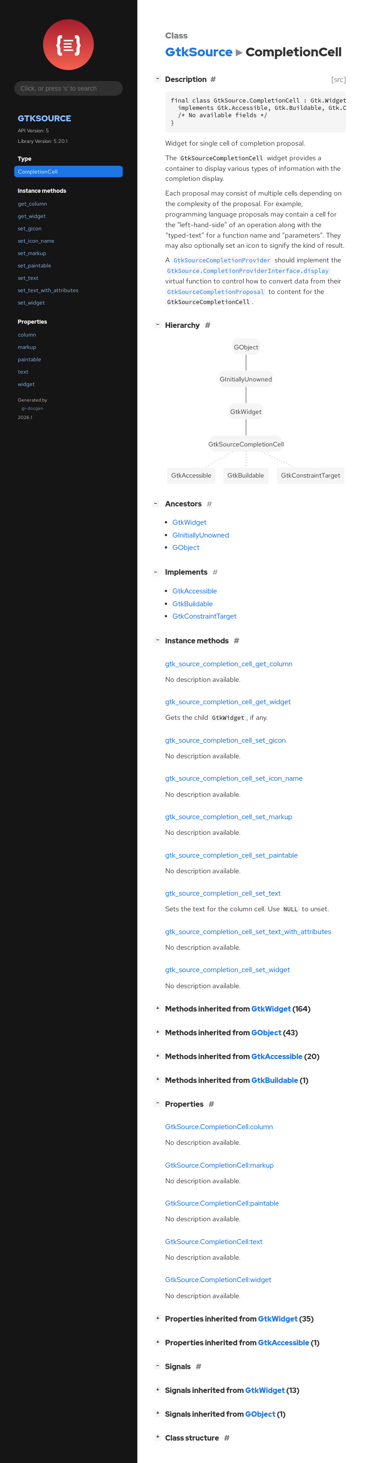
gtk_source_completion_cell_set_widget (227, 969)
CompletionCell (38, 171)
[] (159, 78)
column (27, 334)
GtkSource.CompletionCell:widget (218, 1279)
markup (27, 347)
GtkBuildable (193, 604)
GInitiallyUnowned (201, 535)
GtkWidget (189, 522)
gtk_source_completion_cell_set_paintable (231, 855)
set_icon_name (36, 241)
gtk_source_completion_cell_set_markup (229, 816)
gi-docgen (32, 408)
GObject (186, 547)
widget (26, 384)
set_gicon (30, 228)
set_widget (31, 302)
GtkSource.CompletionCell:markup (219, 1165)
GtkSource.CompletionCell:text (214, 1241)
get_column (32, 203)
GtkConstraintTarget (205, 616)
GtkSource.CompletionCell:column (219, 1126)
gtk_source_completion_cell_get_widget (228, 702)
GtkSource (44, 118)
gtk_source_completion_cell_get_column (229, 664)
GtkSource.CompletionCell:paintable (222, 1203)
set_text (28, 278)
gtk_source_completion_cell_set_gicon (225, 740)
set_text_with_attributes (48, 290)
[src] (338, 79)
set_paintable (34, 265)
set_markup (32, 253)
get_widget (32, 216)
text (23, 371)
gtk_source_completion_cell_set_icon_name (234, 778)
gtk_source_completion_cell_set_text (223, 893)
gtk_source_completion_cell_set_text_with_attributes (248, 931)
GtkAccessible (195, 591)
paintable (29, 359)
